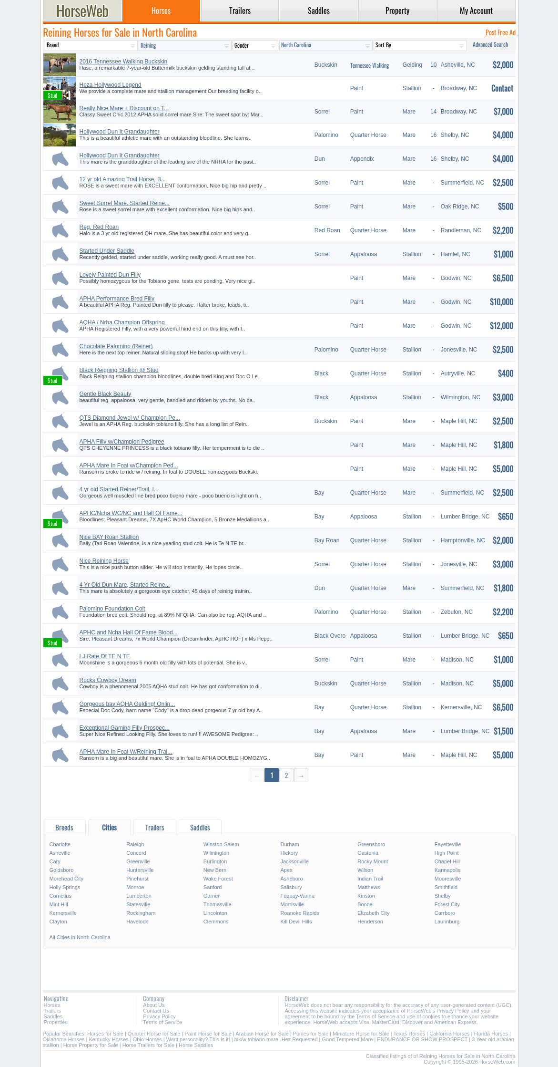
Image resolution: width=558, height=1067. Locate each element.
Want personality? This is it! (198, 1039)
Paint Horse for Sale (208, 1033)
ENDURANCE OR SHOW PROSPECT (422, 1039)
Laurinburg (447, 921)
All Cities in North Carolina (80, 937)
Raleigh (135, 844)
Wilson (365, 870)
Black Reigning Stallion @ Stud (119, 370)
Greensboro (371, 844)
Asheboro (291, 878)
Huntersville (139, 870)
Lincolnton (215, 913)
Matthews (368, 887)
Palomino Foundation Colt (112, 608)
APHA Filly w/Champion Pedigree (122, 441)
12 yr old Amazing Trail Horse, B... (123, 179)
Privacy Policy (159, 1016)
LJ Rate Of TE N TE (105, 656)
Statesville (138, 904)
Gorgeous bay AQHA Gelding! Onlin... (127, 704)
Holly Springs (65, 887)
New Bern (214, 870)
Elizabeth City (373, 913)
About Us (153, 1005)
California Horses (449, 1033)
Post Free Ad (501, 32)
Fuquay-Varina (297, 896)
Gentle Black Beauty (106, 394)
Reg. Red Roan (99, 227)
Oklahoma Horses (64, 1039)
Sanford (212, 887)
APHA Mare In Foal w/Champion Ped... (129, 465)
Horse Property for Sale (90, 1045)
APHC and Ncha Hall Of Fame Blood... (129, 632)
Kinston (366, 896)
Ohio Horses (147, 1039)
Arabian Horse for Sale (261, 1033)
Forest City (447, 904)
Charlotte (60, 844)
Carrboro (445, 913)
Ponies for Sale (311, 1033)
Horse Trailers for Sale (148, 1045)
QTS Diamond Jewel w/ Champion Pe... (130, 417)
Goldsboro (62, 870)
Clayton (58, 921)
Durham (289, 844)
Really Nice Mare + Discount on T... (124, 108)
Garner (211, 896)
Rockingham (140, 913)
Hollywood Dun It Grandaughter (120, 131)
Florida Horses (491, 1033)
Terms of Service (162, 1022)
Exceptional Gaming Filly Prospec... (125, 728)
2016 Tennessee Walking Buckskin (124, 61)
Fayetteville (448, 844)
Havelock (137, 921)
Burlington (215, 861)
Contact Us (156, 1011)
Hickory (289, 853)
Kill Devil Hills (296, 921)
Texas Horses (410, 1033)
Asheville (60, 853)
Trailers (52, 1011)
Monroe (135, 887)
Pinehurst (137, 878)
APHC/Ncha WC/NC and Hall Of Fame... (131, 513)
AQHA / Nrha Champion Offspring (122, 322)
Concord (136, 853)
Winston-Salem (221, 844)
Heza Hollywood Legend (111, 85)
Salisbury (291, 887)
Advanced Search (490, 44)
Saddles (53, 1016)
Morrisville (292, 904)
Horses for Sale (105, 1033)
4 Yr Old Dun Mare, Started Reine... (125, 584)
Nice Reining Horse (104, 561)
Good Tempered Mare (347, 1039)
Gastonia (367, 853)
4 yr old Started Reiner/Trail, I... (119, 489)
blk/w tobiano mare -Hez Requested (276, 1039)
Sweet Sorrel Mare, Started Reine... (125, 203)
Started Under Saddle (107, 251)
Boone (365, 904)
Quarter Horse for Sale (154, 1033)
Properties (56, 1022)
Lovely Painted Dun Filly (110, 274)
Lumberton (139, 896)
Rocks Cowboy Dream (108, 680)
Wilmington (216, 853)
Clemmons (216, 921)
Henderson (370, 921)
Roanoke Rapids (299, 913)
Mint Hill (59, 904)
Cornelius (60, 896)
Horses (52, 1005)
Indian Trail (370, 878)
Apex (286, 870)
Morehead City (67, 878)
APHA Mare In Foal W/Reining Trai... (126, 751)
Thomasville (217, 904)
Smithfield (446, 887)
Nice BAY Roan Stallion (109, 537)
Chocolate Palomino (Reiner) (116, 346)
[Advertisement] (279, 800)
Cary (55, 861)
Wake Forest (218, 878)
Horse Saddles (196, 1045)
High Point (447, 853)
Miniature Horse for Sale (361, 1033)
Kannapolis (447, 870)
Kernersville (63, 913)
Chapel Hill (447, 861)
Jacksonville (294, 861)
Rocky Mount (372, 861)
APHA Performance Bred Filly (117, 298)
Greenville (138, 861)
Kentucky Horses (109, 1039)
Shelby (443, 896)
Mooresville (448, 878)
